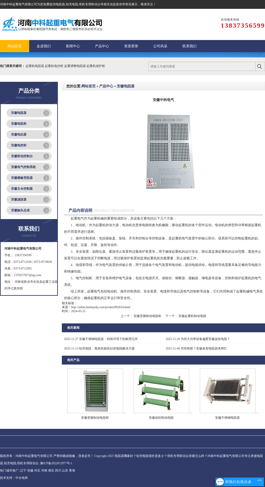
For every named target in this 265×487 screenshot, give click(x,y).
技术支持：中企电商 (14, 477)
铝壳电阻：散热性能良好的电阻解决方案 (99, 348)
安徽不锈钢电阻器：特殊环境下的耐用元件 (101, 339)
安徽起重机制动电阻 (192, 316)
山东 (65, 470)
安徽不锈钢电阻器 (227, 417)
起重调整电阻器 (75, 66)
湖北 (51, 470)
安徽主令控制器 (22, 188)
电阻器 (60, 4)
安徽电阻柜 (18, 123)
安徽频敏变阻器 (22, 178)
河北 (37, 470)
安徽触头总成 (20, 210)
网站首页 (88, 86)
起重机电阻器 (35, 66)
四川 (58, 470)
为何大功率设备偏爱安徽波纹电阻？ (198, 339)
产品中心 (106, 86)
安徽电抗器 (18, 134)
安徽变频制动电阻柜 (147, 316)
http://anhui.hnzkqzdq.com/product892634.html (100, 307)
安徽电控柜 (18, 145)
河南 (44, 470)
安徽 (30, 470)
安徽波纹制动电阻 (161, 417)
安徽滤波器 (18, 199)
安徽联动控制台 (22, 156)
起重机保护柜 (96, 66)
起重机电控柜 (54, 66)
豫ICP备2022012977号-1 (56, 463)
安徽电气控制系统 (23, 167)
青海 (72, 470)
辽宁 (23, 470)
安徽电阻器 (18, 113)
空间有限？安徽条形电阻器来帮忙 (196, 348)
